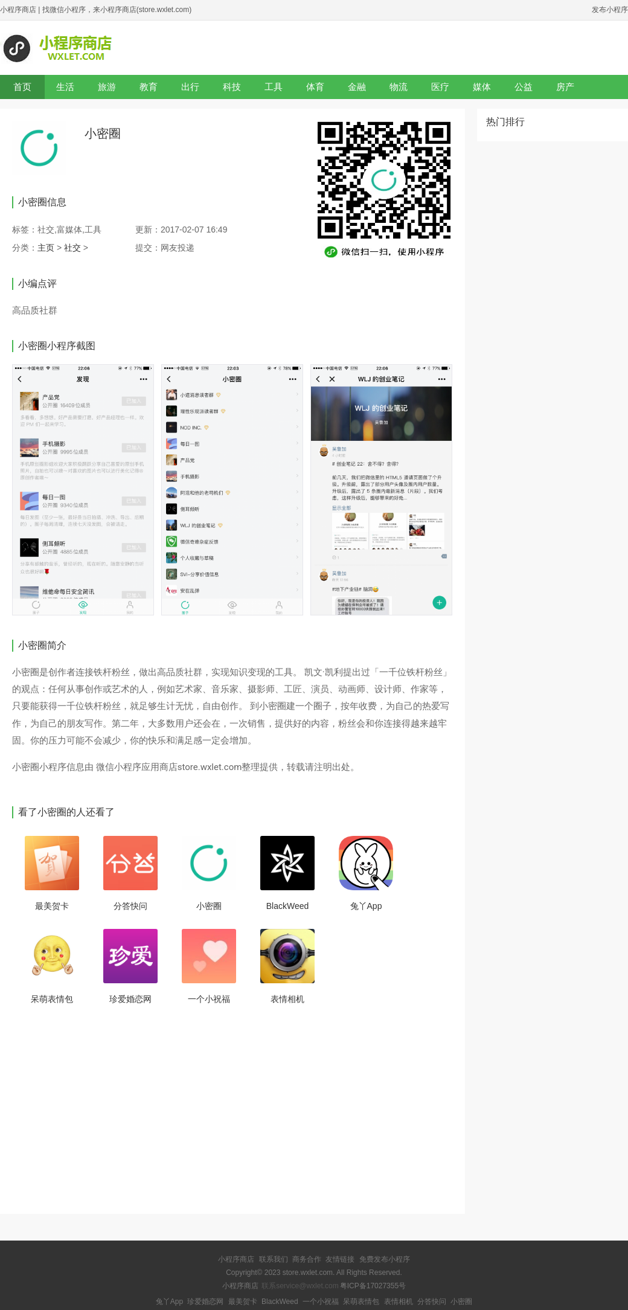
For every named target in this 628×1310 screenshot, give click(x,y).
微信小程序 (118, 767)
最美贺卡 (52, 906)
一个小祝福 (209, 999)
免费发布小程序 (384, 1259)
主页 (45, 247)
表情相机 (287, 999)
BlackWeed (287, 906)
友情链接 (339, 1259)
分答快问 (130, 906)
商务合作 (306, 1259)
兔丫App (366, 906)
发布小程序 (610, 9)
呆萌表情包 (52, 999)
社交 (72, 247)
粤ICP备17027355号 (373, 1286)
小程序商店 (18, 9)
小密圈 (209, 906)
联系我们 (273, 1259)
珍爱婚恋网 (130, 999)
